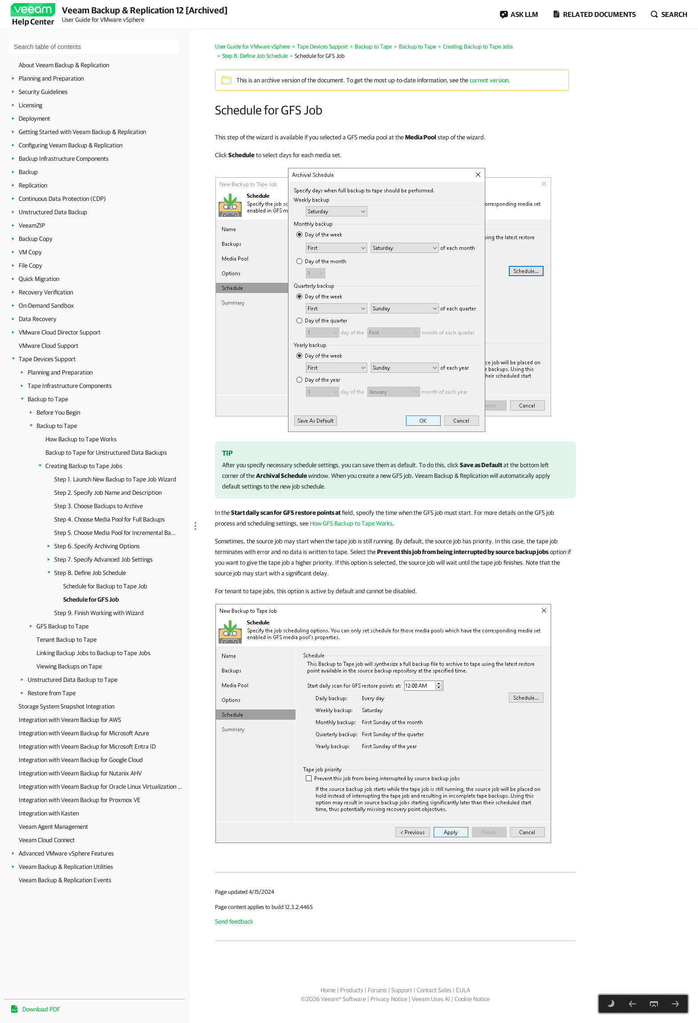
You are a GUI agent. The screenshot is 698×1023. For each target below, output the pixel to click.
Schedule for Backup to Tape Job (105, 586)
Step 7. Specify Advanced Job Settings (103, 559)
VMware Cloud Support (48, 345)
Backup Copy (36, 238)
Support (401, 990)
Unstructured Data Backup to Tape (73, 679)
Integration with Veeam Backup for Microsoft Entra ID (87, 746)
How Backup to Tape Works (81, 439)
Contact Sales (434, 990)
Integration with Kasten (49, 813)
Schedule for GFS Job (91, 599)
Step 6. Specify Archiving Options (97, 546)
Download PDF (41, 1009)
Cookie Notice (472, 999)
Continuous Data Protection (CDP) (62, 198)
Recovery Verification (46, 292)
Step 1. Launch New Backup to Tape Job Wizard (115, 479)
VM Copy (30, 252)
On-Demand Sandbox (46, 305)
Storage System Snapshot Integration (66, 706)
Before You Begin (58, 412)
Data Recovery (38, 318)
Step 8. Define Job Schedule (90, 572)
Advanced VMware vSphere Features (66, 853)
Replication (33, 185)
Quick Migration (39, 278)
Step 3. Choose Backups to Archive (98, 505)
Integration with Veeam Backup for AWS (70, 719)
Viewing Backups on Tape (69, 666)
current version (489, 80)
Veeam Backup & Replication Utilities (66, 866)
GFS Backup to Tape (63, 626)
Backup (28, 171)
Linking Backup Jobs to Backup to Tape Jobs (93, 652)
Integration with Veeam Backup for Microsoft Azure (84, 733)
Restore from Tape (52, 693)
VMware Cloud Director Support (60, 332)
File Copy (30, 265)
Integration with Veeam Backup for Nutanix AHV (80, 773)
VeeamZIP (32, 225)
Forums (377, 990)
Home (328, 990)
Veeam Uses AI (431, 999)
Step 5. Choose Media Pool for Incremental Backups (115, 532)
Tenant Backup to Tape (67, 639)
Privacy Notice (388, 999)
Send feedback (234, 921)
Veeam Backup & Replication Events (65, 880)
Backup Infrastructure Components (64, 158)
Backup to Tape (48, 399)
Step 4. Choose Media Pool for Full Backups (109, 519)
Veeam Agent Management (53, 826)
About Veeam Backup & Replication (64, 65)
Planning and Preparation (51, 78)
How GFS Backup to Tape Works (351, 523)
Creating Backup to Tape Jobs (83, 465)
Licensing (30, 105)
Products (351, 990)
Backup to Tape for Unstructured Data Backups (106, 452)
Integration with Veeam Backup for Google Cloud (81, 759)
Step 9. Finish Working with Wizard (99, 612)
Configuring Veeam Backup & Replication (70, 145)
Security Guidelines (43, 91)
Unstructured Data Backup (53, 212)
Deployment (34, 118)
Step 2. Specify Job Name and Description (108, 492)
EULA (463, 990)
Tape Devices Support (47, 359)
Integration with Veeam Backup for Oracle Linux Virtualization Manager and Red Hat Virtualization (102, 786)
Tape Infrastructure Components (70, 385)
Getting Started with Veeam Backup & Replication (82, 131)
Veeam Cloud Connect (47, 840)
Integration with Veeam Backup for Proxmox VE (80, 799)
